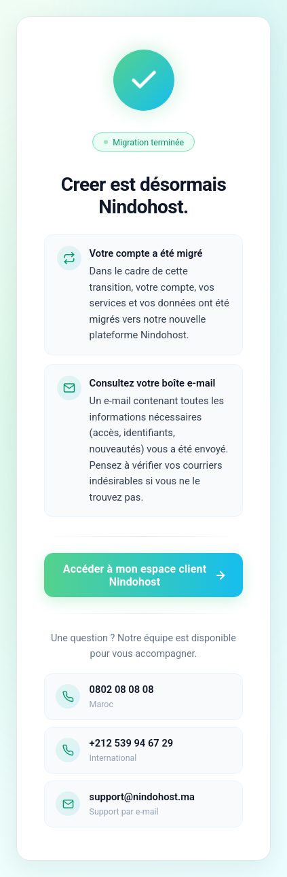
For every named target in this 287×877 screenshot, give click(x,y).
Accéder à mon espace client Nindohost (145, 575)
